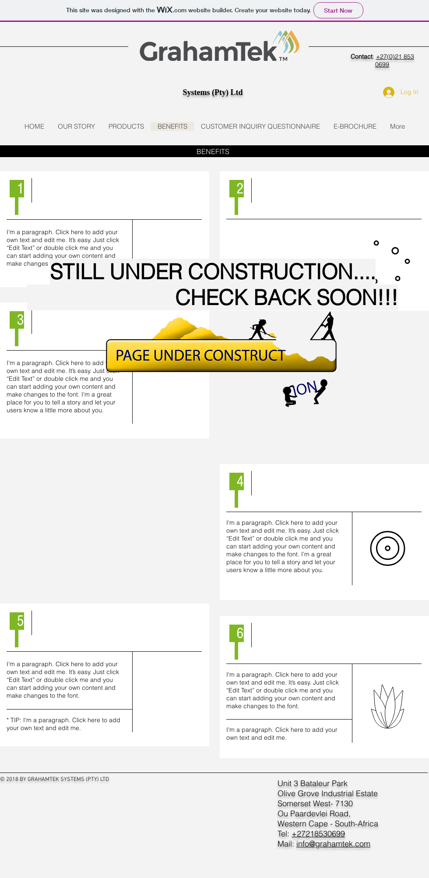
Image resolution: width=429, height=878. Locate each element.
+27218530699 (318, 834)
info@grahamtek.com (333, 844)
